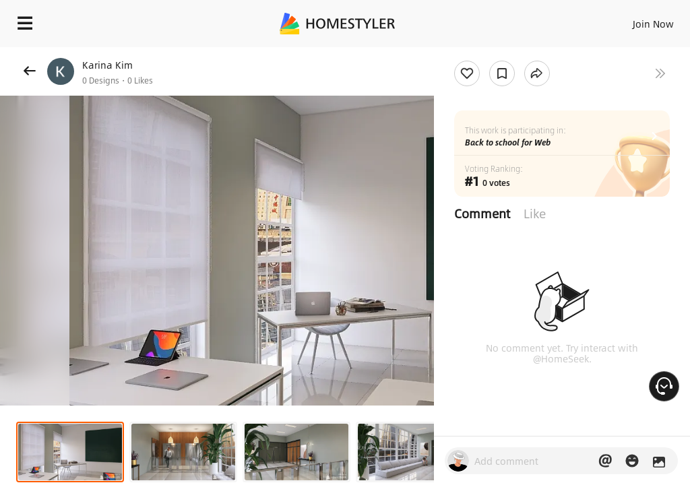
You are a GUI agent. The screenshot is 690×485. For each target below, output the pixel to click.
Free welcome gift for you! (626, 54)
